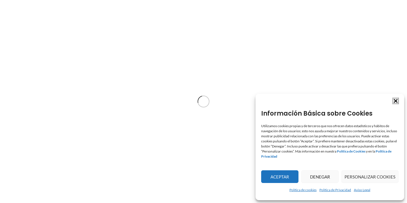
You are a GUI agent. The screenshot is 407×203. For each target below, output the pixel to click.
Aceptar (279, 176)
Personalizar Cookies (370, 176)
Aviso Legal (362, 190)
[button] (396, 101)
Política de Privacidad (335, 190)
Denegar (320, 176)
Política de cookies (303, 190)
